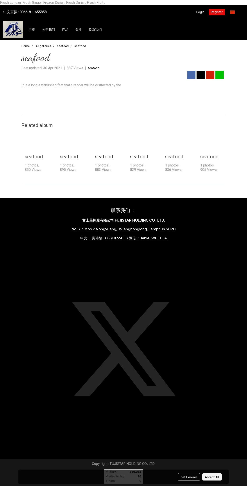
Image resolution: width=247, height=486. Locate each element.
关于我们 (48, 30)
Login (200, 12)
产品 (65, 30)
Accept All (212, 477)
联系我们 (95, 30)
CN (235, 12)
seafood (93, 68)
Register (217, 12)
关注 (78, 30)
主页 (32, 30)
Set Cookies (189, 477)
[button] (109, 29)
